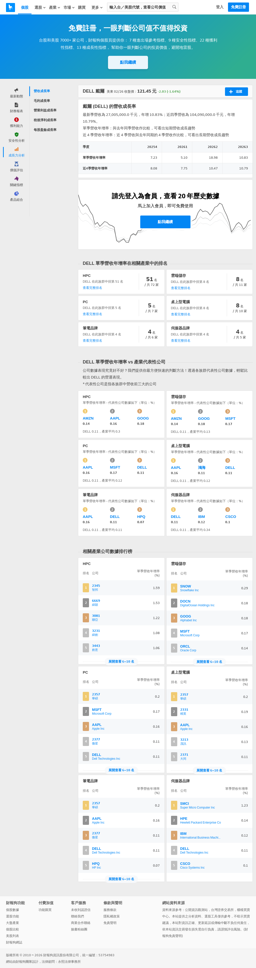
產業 (54, 7)
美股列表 (12, 936)
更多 (97, 7)
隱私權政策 (112, 916)
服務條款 (110, 910)
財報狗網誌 (14, 942)
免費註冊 (238, 7)
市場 (69, 7)
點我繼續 (128, 62)
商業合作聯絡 (80, 923)
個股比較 (12, 929)
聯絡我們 (77, 916)
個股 (24, 7)
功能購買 (45, 910)
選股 (40, 7)
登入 (220, 7)
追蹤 (235, 92)
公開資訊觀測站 (196, 910)
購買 (82, 7)
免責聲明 (110, 923)
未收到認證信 (80, 910)
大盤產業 (12, 923)
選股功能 (12, 916)
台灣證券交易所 (222, 910)
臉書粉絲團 (79, 929)
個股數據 (12, 910)
